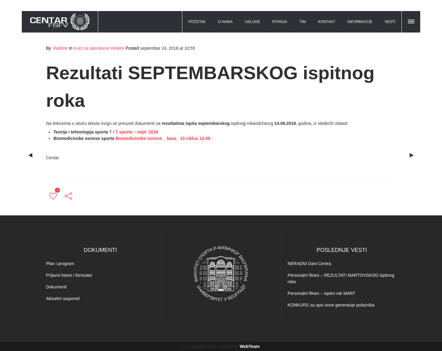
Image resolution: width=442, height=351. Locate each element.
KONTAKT (326, 22)
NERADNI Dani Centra (309, 263)
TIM (303, 22)
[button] (411, 20)
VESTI (390, 22)
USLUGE (252, 22)
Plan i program (60, 263)
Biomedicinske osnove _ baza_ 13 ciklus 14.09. (163, 138)
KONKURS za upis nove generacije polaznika (331, 305)
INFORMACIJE (359, 22)
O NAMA (225, 22)
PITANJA (279, 22)
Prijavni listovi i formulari (69, 275)
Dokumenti (56, 286)
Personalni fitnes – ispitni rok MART (322, 293)
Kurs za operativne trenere (99, 48)
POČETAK (197, 22)
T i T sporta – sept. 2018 (133, 131)
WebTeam (250, 346)
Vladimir (60, 48)
